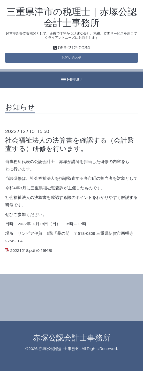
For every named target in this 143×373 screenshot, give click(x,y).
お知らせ (20, 110)
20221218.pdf (22, 253)
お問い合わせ (71, 59)
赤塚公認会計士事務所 (71, 341)
